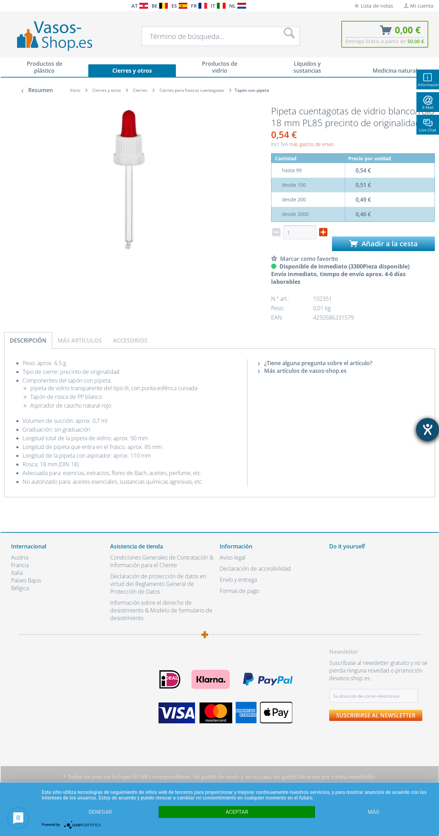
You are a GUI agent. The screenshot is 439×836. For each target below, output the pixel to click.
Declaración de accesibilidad (255, 568)
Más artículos (80, 340)
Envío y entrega (238, 580)
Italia (17, 573)
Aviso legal (232, 557)
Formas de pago (239, 591)
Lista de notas (373, 5)
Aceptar (237, 812)
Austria (19, 557)
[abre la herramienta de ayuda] (427, 429)
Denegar (100, 812)
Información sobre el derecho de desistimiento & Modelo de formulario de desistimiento (161, 610)
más (373, 812)
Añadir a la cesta (383, 243)
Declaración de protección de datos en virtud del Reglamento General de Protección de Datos (158, 583)
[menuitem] (15, 5)
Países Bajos (26, 580)
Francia (20, 565)
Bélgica (20, 588)
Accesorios (130, 340)
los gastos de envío (216, 777)
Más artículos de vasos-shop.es (302, 371)
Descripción (28, 340)
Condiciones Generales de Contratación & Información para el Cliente (161, 561)
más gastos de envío (311, 144)
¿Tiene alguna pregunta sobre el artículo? (315, 363)
